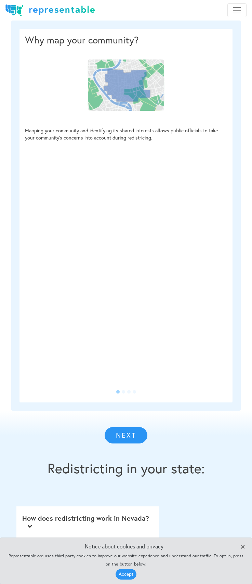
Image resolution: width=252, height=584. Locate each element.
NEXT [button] (126, 435)
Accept (126, 574)
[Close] (243, 546)
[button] (35, 215)
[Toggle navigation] (237, 10)
